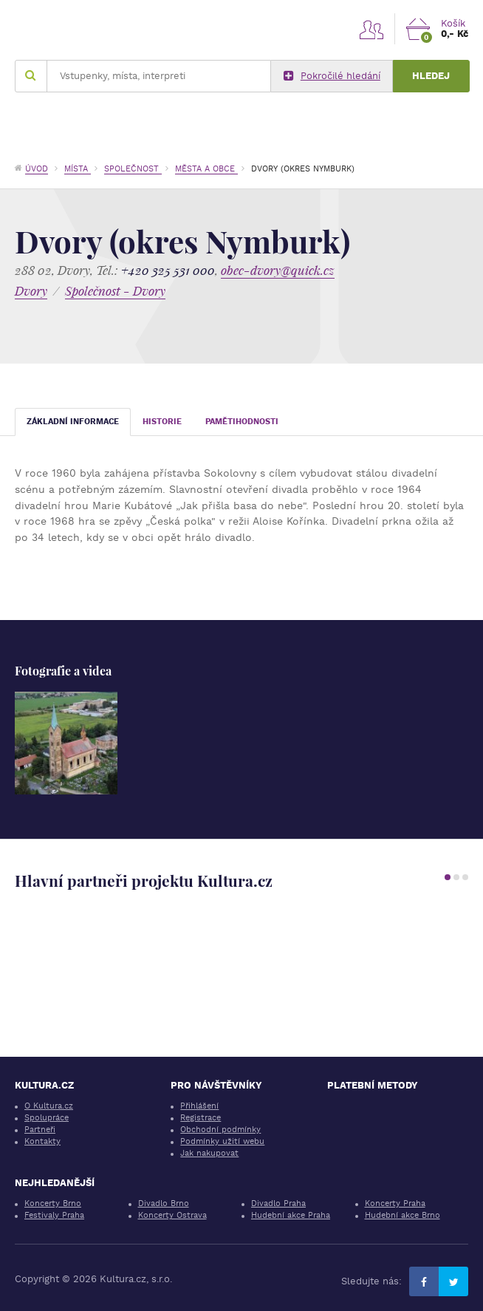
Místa (77, 169)
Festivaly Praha (54, 1215)
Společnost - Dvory (115, 291)
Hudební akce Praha (290, 1215)
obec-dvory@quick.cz (278, 270)
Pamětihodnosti (241, 421)
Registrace (200, 1118)
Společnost (133, 169)
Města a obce (206, 169)
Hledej (431, 75)
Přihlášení (199, 1106)
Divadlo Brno (163, 1203)
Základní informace (73, 421)
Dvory (31, 291)
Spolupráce (46, 1118)
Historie (162, 421)
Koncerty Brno (52, 1203)
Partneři (39, 1129)
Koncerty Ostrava (172, 1215)
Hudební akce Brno (402, 1215)
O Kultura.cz (48, 1106)
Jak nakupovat (209, 1153)
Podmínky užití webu (222, 1141)
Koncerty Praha (395, 1203)
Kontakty (42, 1141)
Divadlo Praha (278, 1203)
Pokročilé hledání (332, 76)
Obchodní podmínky (220, 1129)
